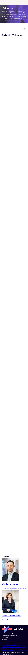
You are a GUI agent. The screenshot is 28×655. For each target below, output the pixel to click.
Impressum (5, 650)
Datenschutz (11, 650)
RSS (3, 649)
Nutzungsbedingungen (21, 650)
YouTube (15, 647)
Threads (14, 645)
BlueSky (19, 645)
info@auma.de (5, 642)
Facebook (10, 647)
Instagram (9, 645)
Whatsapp (4, 647)
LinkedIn (4, 645)
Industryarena (21, 647)
